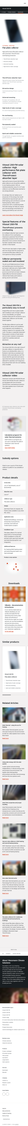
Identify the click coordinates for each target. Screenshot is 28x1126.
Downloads (20, 12)
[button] (14, 949)
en (3, 953)
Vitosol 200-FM (16, 953)
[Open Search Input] (21, 3)
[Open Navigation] (25, 3)
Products (8, 953)
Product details (12, 12)
